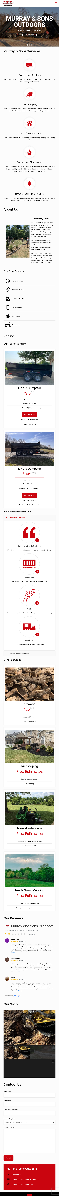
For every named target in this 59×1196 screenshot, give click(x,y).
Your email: (29, 1103)
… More (18, 972)
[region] (29, 27)
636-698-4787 (17, 1174)
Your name (29, 1094)
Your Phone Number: (29, 1112)
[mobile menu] (56, 3)
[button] (27, 45)
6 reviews (31, 935)
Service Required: (29, 1121)
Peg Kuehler (15, 958)
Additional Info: (29, 1140)
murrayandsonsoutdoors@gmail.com (25, 1179)
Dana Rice (15, 939)
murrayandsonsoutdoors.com (22, 1184)
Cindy (13, 977)
